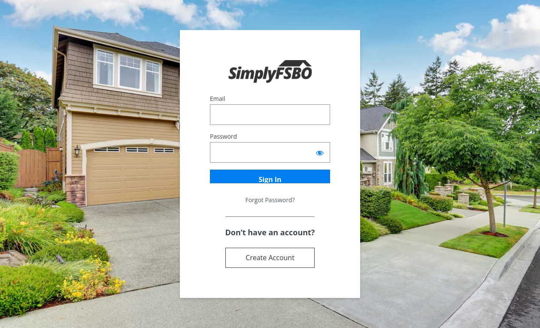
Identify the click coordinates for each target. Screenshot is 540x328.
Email (217, 98)
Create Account (270, 257)
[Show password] (319, 152)
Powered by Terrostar (270, 72)
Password (223, 136)
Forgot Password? (269, 200)
